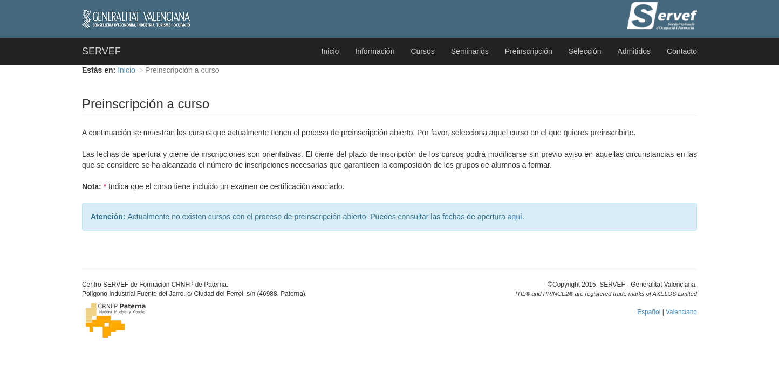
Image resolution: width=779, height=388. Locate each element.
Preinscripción (528, 51)
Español (648, 312)
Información (374, 51)
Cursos (422, 51)
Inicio (330, 51)
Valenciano (681, 312)
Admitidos (633, 51)
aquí (515, 216)
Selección (585, 51)
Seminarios (470, 51)
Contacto (682, 51)
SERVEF (101, 51)
